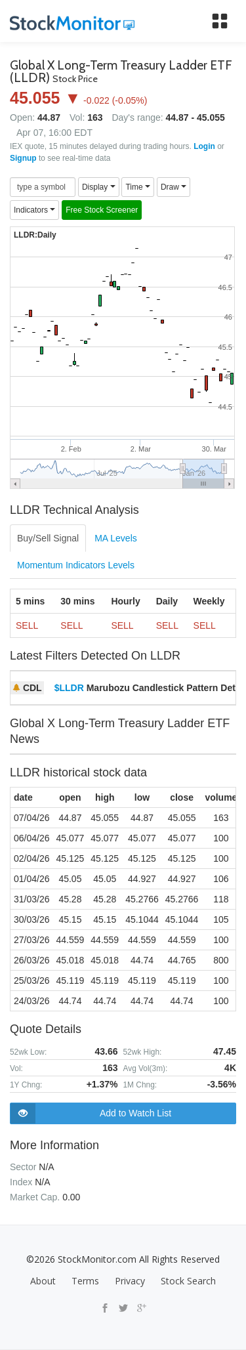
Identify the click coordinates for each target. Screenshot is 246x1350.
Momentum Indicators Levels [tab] (75, 565)
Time (137, 187)
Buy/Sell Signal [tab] (48, 538)
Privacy (130, 1281)
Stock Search (188, 1281)
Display (98, 187)
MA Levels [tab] (115, 538)
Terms (85, 1281)
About (43, 1281)
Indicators (34, 210)
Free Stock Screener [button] (102, 210)
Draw (173, 187)
